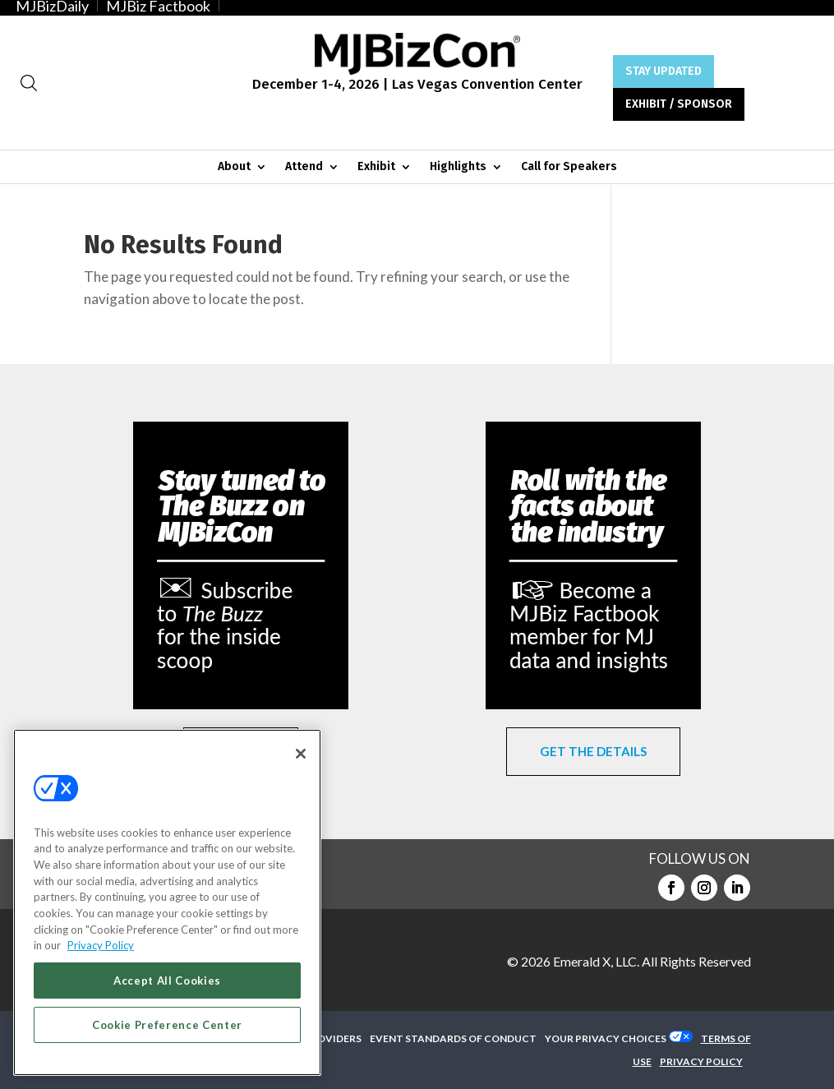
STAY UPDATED (663, 71)
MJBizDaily (52, 6)
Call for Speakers (569, 167)
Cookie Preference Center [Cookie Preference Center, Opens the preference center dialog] (167, 1024)
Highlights (458, 167)
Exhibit (376, 167)
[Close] (301, 754)
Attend (304, 167)
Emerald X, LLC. (596, 961)
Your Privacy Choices (605, 1038)
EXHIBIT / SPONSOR (678, 104)
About (234, 167)
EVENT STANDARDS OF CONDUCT (453, 1038)
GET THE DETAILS (593, 751)
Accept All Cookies (167, 980)
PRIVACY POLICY (701, 1061)
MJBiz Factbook (158, 6)
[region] (167, 902)
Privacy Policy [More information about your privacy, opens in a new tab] (100, 945)
